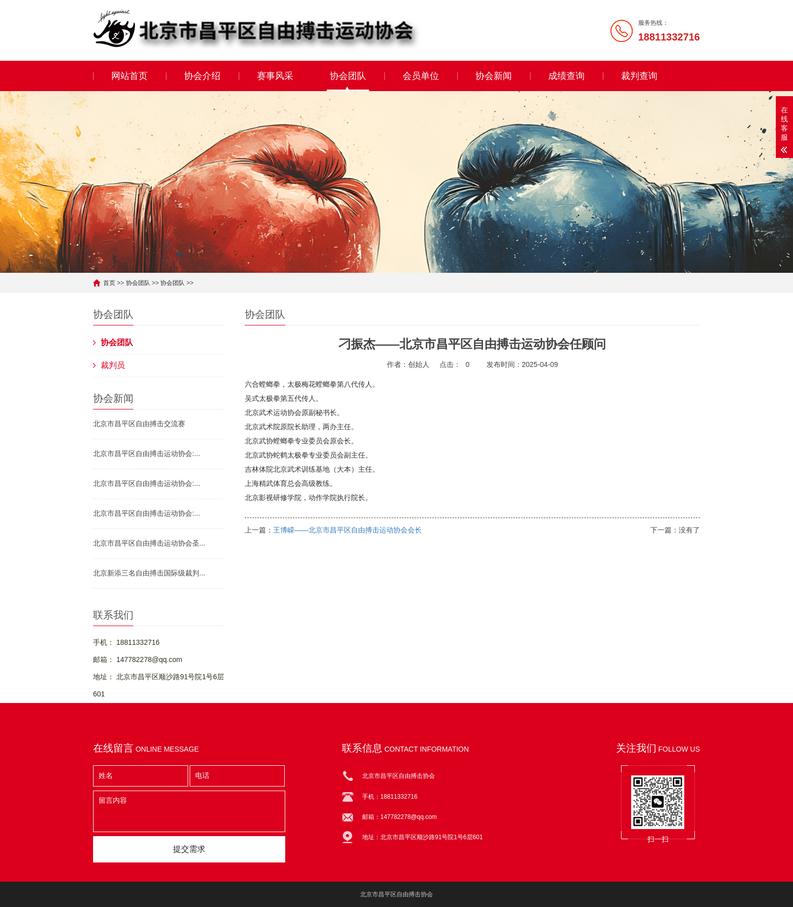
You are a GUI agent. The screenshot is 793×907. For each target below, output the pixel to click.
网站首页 (129, 76)
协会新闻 (493, 76)
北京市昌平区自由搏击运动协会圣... (149, 543)
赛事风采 (275, 76)
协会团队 (348, 76)
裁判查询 (639, 76)
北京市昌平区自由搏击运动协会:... (146, 453)
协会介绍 (202, 76)
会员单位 (421, 76)
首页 (109, 282)
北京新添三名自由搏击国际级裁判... (149, 573)
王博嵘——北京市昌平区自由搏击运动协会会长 (347, 530)
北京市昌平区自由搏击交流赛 (139, 424)
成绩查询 (566, 76)
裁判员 (113, 365)
